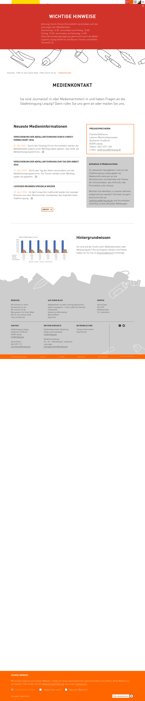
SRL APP (100, 307)
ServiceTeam (102, 304)
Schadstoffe (52, 309)
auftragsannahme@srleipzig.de (56, 346)
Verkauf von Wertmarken (57, 312)
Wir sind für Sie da (48, 73)
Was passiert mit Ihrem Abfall (22, 312)
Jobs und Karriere (18, 317)
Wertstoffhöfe (53, 314)
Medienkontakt (103, 309)
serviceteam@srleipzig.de (20, 346)
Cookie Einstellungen (127, 356)
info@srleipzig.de (17, 337)
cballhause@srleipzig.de (109, 149)
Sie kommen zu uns (18, 307)
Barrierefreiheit (103, 356)
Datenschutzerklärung (53, 683)
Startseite (11, 73)
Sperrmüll (52, 317)
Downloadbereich (105, 252)
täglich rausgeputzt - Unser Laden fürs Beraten (66, 307)
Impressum (81, 683)
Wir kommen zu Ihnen (19, 304)
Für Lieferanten (103, 312)
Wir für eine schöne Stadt (28, 73)
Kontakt (62, 356)
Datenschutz (81, 356)
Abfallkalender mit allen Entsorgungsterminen (66, 304)
